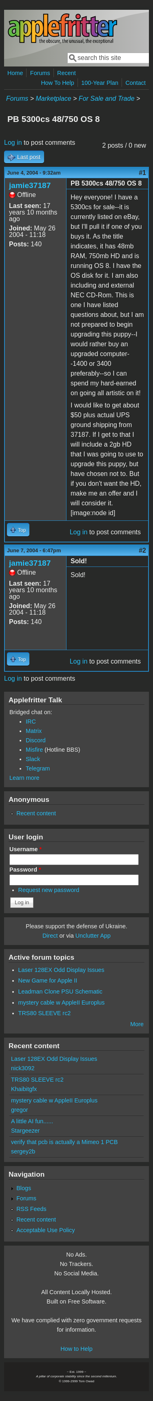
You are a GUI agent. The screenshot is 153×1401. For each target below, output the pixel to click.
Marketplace (53, 98)
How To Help (57, 83)
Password (25, 869)
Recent (66, 73)
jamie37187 (30, 185)
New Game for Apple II (48, 980)
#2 (142, 550)
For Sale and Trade (107, 98)
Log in (13, 142)
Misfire (34, 749)
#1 (142, 172)
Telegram (38, 768)
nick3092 (23, 1068)
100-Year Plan (99, 83)
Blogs (23, 1188)
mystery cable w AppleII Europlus (61, 1002)
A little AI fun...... (32, 1121)
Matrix (34, 731)
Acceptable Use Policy (45, 1230)
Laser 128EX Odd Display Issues (61, 970)
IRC (31, 721)
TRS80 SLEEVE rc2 (44, 1013)
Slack (33, 759)
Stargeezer (25, 1130)
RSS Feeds (31, 1209)
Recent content (36, 813)
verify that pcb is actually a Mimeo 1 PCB (64, 1142)
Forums (40, 73)
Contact (135, 83)
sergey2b (23, 1151)
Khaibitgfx (24, 1089)
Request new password (49, 890)
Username (25, 849)
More (137, 1024)
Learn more (24, 778)
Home (15, 73)
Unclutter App (93, 935)
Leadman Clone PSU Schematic (60, 991)
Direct (50, 935)
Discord (36, 740)
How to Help (76, 1349)
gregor (19, 1110)
